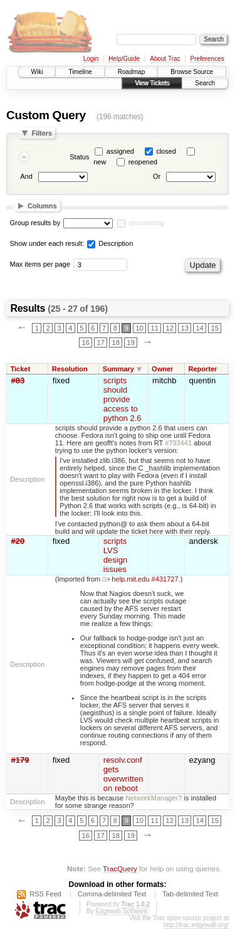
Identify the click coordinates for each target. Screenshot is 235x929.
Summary (118, 369)
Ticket (21, 369)
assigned (120, 151)
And (26, 177)
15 (215, 328)
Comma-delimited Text (112, 894)
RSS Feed (45, 894)
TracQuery (120, 868)
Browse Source (191, 71)
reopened (143, 162)
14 (200, 328)
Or (156, 177)
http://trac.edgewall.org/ (196, 924)
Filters (41, 133)
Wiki (37, 71)
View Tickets (152, 83)
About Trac (165, 58)
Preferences (207, 58)
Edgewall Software (121, 911)
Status (79, 157)
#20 (18, 541)
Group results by (35, 222)
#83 (18, 380)
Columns (42, 206)
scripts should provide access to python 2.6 (122, 399)
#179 (20, 760)
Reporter (202, 369)
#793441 (178, 443)
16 (86, 342)
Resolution (70, 369)
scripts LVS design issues (115, 555)
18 (116, 342)
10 (140, 328)
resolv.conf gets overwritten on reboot (123, 774)
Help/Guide (124, 58)
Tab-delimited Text (189, 894)
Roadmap (131, 71)
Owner (162, 369)
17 (101, 342)
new (99, 162)
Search (205, 83)
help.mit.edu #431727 (140, 579)
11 (155, 328)
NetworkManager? (153, 798)
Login (90, 58)
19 (131, 342)
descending (146, 222)
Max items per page (40, 264)
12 (170, 328)
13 (185, 328)
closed (166, 151)
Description (110, 243)
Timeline (79, 71)
